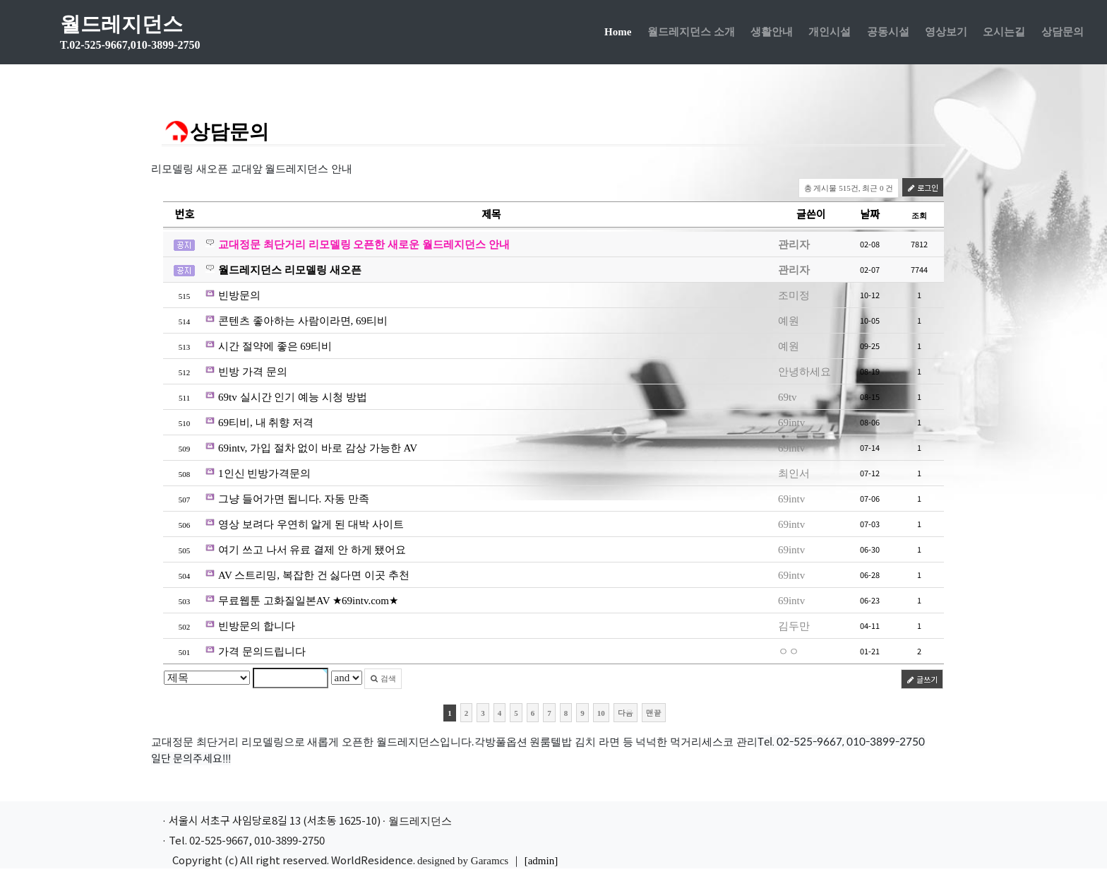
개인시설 (827, 35)
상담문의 (1060, 35)
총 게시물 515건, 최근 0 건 (849, 188)
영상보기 (943, 35)
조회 (919, 215)
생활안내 (769, 35)
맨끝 (654, 712)
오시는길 (1002, 35)
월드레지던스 (136, 36)
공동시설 (885, 35)
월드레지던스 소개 (688, 35)
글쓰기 (922, 679)
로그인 (922, 187)
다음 (625, 712)
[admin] (541, 860)
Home (620, 33)
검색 (383, 678)
